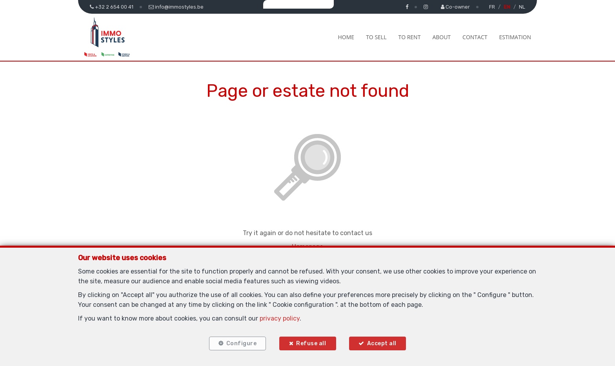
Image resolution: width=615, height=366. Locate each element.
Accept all (382, 343)
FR (492, 7)
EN (507, 7)
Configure (241, 343)
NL (522, 7)
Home (346, 37)
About (441, 37)
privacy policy (280, 318)
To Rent (409, 37)
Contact (474, 37)
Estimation (515, 37)
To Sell (376, 37)
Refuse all (311, 343)
